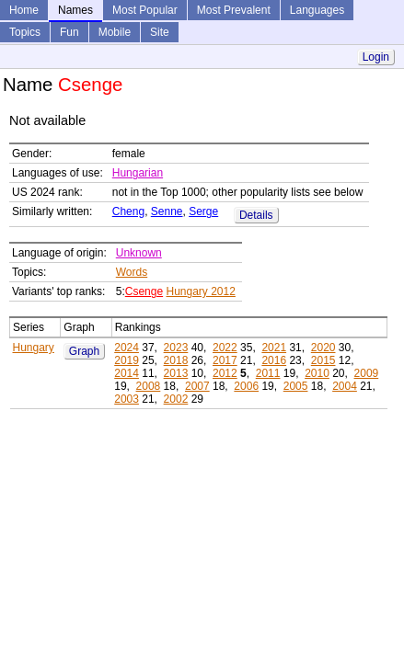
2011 (268, 373)
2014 (126, 373)
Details (256, 215)
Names (75, 10)
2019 (126, 360)
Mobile (114, 32)
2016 (273, 360)
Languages (317, 10)
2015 (323, 360)
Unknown (139, 252)
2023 (176, 347)
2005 (295, 386)
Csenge (144, 291)
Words (131, 272)
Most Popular (145, 10)
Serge (203, 211)
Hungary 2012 (200, 291)
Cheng (128, 211)
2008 (148, 386)
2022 (225, 347)
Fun (69, 32)
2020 (323, 347)
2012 (225, 373)
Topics (24, 32)
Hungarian (137, 172)
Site (159, 32)
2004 (344, 386)
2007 (197, 386)
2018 (176, 360)
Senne (167, 211)
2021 (273, 347)
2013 (176, 373)
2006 (246, 386)
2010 (317, 373)
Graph (84, 351)
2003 (126, 399)
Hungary (33, 347)
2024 (126, 347)
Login (376, 57)
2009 (366, 373)
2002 (176, 399)
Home (24, 10)
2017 (225, 360)
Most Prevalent (234, 10)
